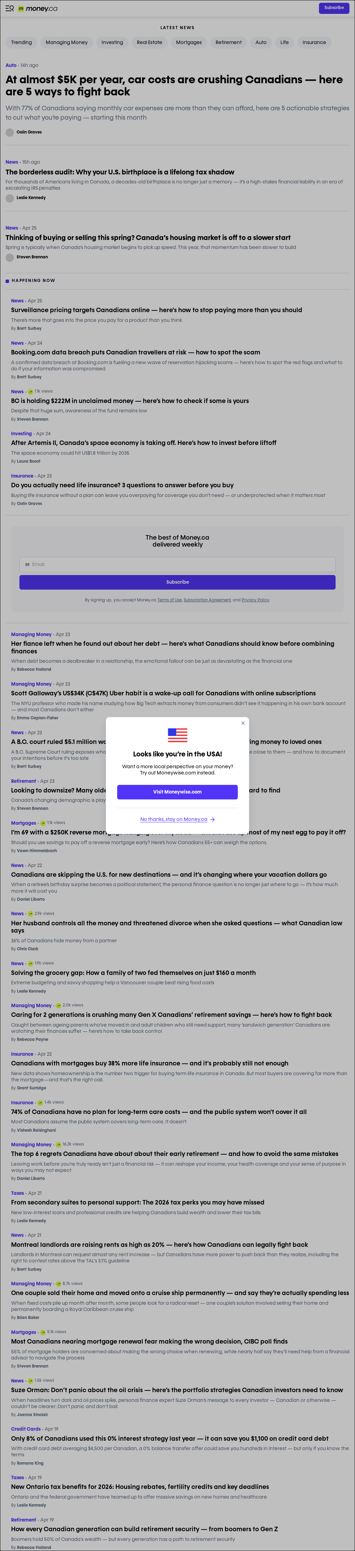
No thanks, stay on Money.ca (177, 819)
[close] (243, 723)
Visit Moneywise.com (177, 792)
